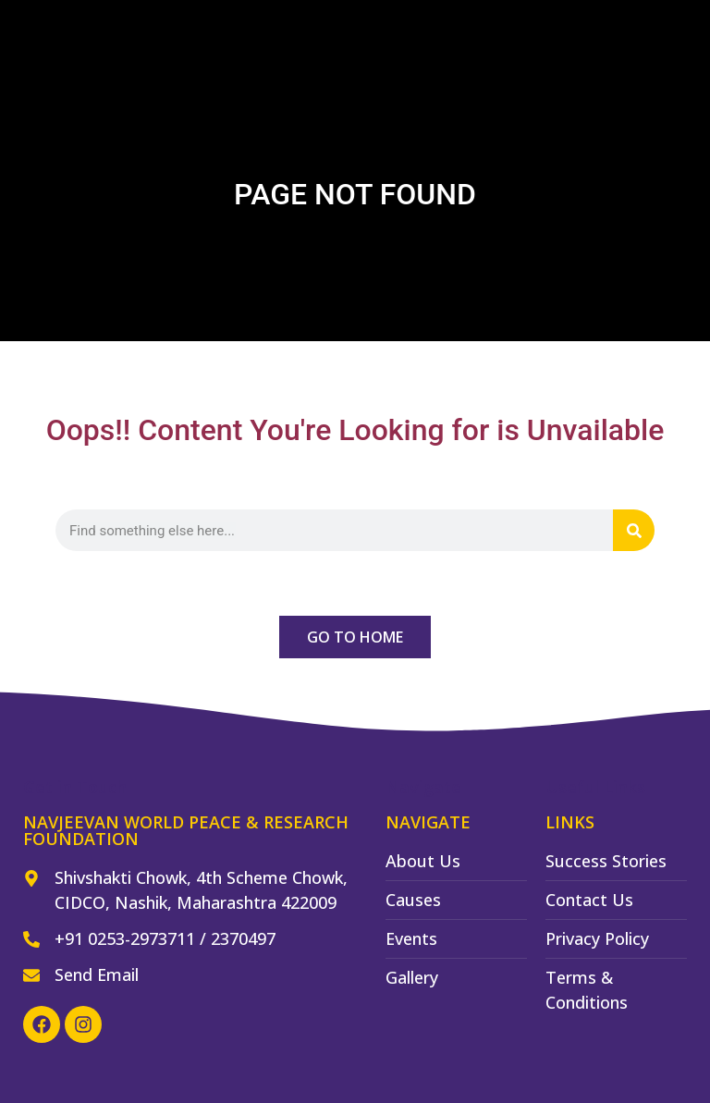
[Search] (634, 530)
